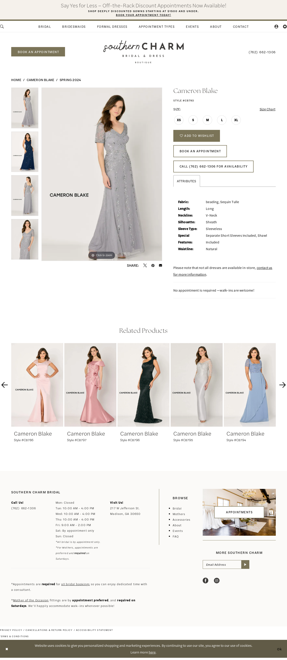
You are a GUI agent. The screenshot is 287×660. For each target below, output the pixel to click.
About (177, 527)
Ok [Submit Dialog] (279, 651)
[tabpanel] (24, 109)
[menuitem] (45, 26)
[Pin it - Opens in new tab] (152, 265)
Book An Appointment (200, 152)
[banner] (143, 51)
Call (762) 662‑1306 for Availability (214, 168)
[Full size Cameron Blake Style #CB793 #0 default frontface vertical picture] (102, 174)
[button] (276, 26)
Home (16, 79)
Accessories (181, 522)
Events (178, 533)
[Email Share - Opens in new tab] (160, 265)
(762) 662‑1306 (23, 510)
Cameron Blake (40, 79)
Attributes (186, 183)
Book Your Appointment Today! (143, 15)
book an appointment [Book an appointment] (38, 51)
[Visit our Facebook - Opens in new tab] (205, 583)
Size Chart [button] (267, 109)
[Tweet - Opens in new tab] (145, 265)
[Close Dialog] (7, 651)
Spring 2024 (70, 79)
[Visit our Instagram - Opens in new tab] (217, 583)
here (152, 654)
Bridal (177, 510)
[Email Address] (226, 566)
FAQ (176, 538)
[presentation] (37, 387)
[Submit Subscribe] (245, 566)
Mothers (179, 516)
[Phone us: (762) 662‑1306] (262, 51)
